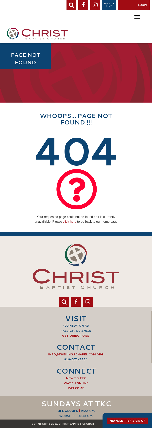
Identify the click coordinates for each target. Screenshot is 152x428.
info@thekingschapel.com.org (76, 354)
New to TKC (76, 378)
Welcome (76, 388)
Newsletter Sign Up (127, 421)
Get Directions (75, 336)
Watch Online (76, 383)
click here (69, 221)
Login (142, 5)
